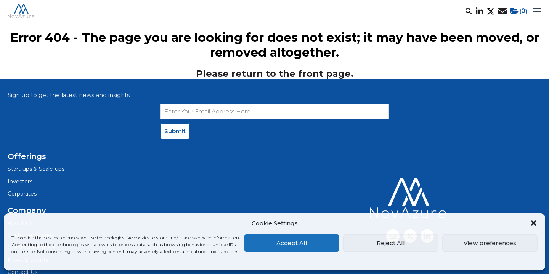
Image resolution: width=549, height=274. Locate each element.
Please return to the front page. (274, 79)
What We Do (118, 13)
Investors (137, 128)
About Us (76, 13)
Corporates (140, 141)
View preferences (490, 243)
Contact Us (240, 167)
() (494, 14)
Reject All (391, 243)
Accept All (291, 243)
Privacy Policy (69, 161)
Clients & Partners (249, 141)
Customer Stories (172, 13)
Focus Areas (224, 13)
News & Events (315, 13)
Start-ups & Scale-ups (155, 115)
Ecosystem (267, 13)
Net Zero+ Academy (375, 13)
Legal (34, 161)
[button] (534, 223)
